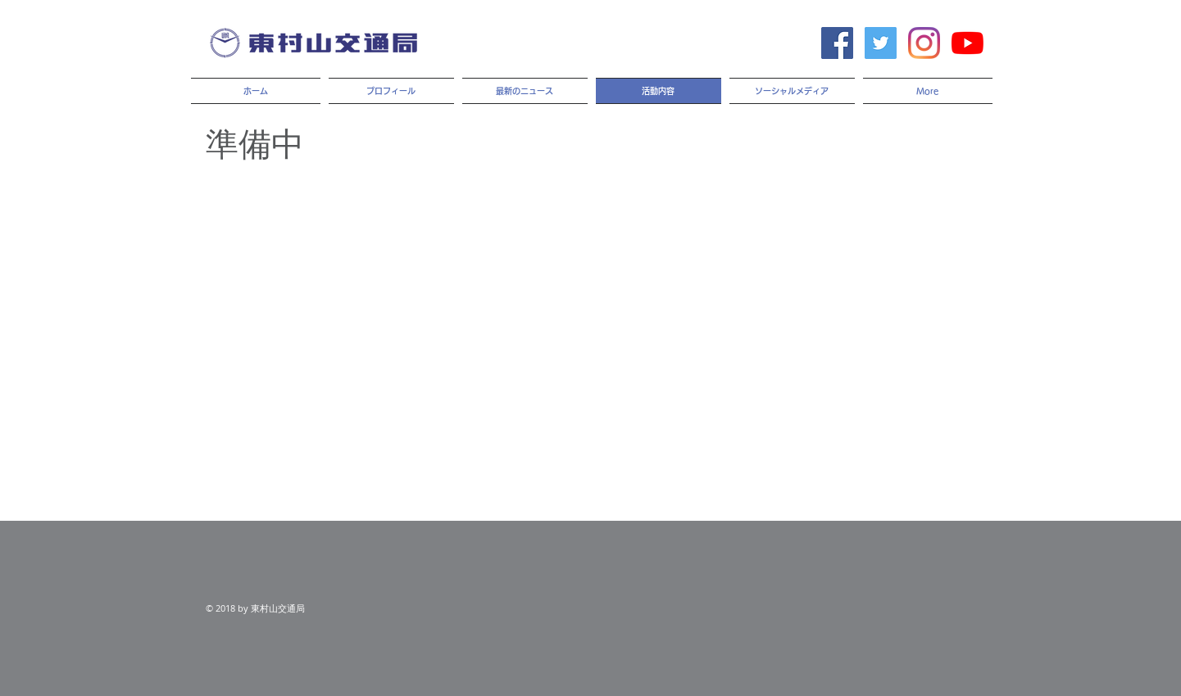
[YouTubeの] (967, 43)
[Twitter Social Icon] (881, 43)
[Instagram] (924, 43)
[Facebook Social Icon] (837, 43)
